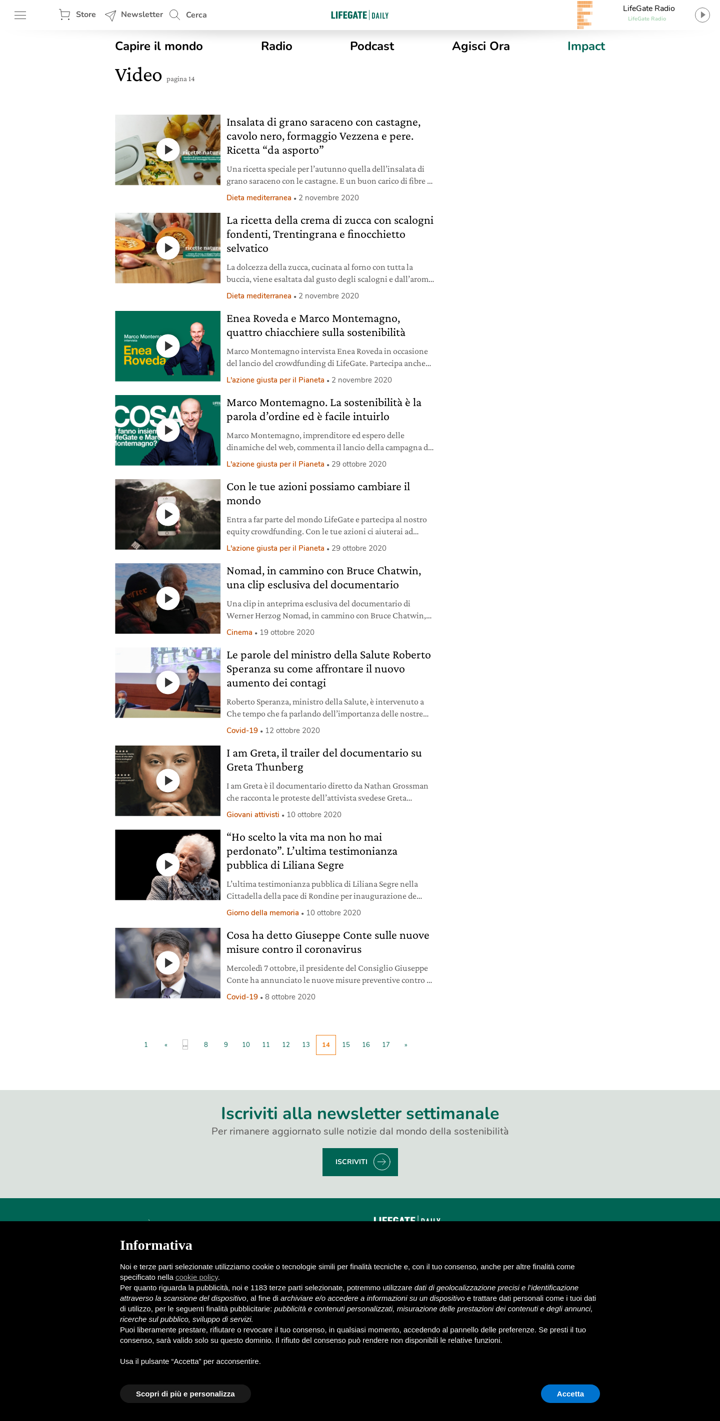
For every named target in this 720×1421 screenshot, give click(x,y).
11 (266, 1044)
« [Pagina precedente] (166, 1044)
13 (306, 1044)
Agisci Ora (481, 46)
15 (346, 1044)
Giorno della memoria (262, 913)
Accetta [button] (570, 1393)
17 (386, 1044)
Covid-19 (242, 731)
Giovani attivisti (253, 815)
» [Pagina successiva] (406, 1044)
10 (246, 1044)
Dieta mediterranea (259, 198)
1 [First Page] (146, 1044)
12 (286, 1044)
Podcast (372, 46)
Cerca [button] (196, 15)
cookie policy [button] (197, 1277)
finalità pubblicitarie (238, 1308)
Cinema (239, 632)
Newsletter (142, 14)
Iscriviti (352, 1162)
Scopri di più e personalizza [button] (185, 1393)
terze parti (286, 1287)
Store (86, 14)
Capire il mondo (159, 46)
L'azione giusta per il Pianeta (275, 380)
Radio (276, 46)
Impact (586, 46)
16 (366, 1044)
